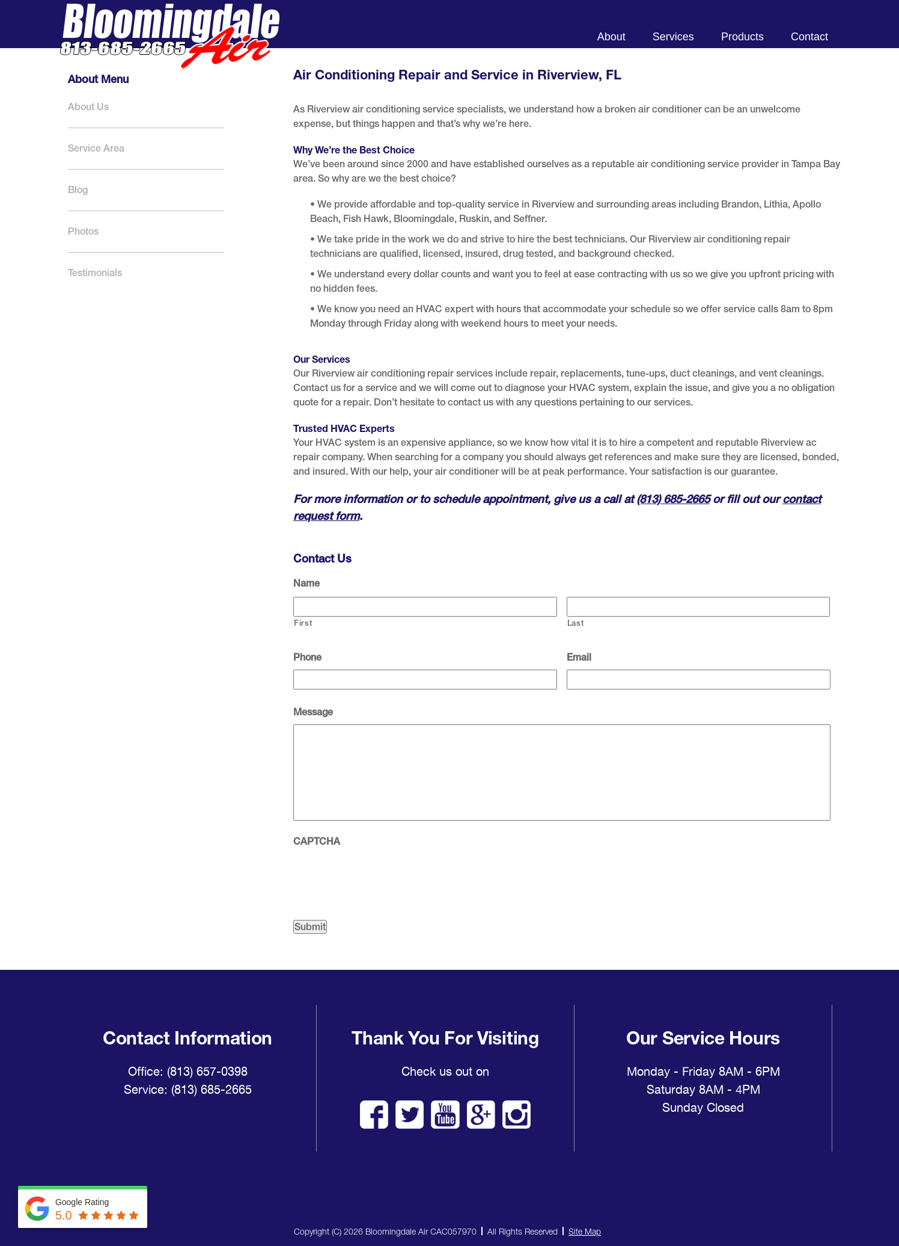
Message (313, 712)
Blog (78, 190)
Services (673, 36)
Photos (83, 231)
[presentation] (384, 877)
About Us (88, 107)
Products (742, 36)
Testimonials (95, 273)
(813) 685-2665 (673, 498)
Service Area (96, 148)
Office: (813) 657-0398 (188, 1071)
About (611, 36)
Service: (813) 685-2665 (188, 1089)
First (303, 623)
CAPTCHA (316, 841)
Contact (809, 36)
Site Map (584, 1231)
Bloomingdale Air (169, 47)
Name (306, 583)
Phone (307, 657)
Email (579, 657)
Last (575, 623)
